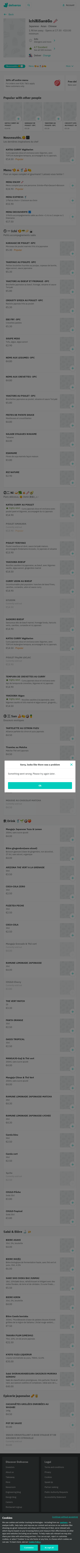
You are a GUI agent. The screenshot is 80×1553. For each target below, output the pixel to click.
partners (64, 1523)
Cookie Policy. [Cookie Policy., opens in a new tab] (35, 1542)
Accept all (49, 1548)
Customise (29, 1548)
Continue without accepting (65, 1517)
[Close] (71, 764)
